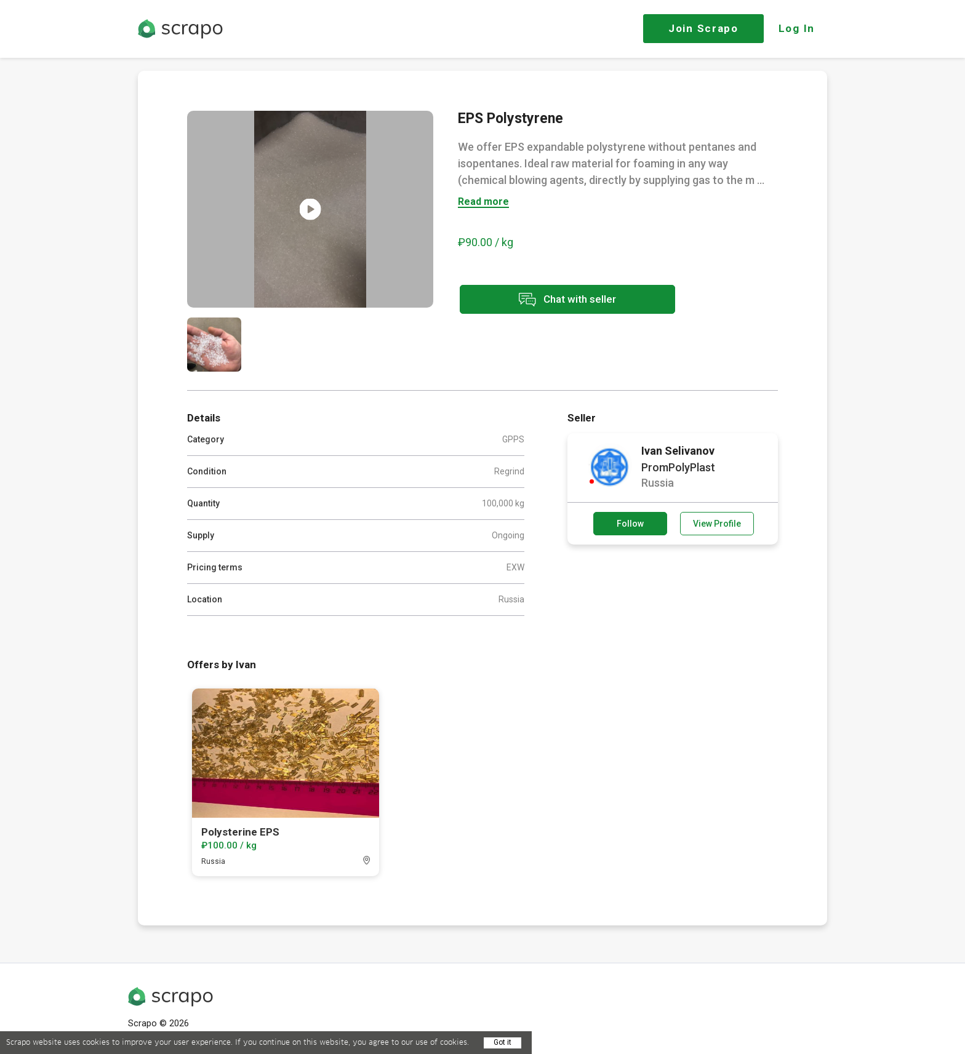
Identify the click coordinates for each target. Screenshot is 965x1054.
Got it (502, 1042)
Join (703, 28)
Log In (797, 28)
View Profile (717, 524)
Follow (630, 524)
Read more (483, 202)
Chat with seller (567, 299)
